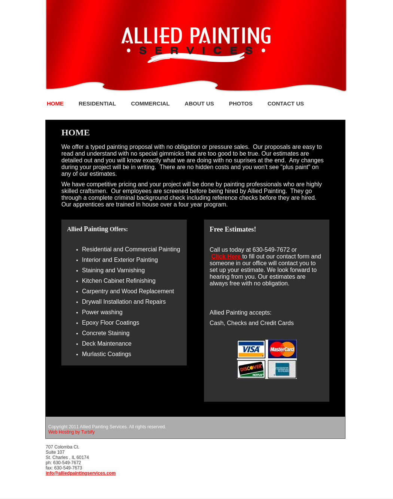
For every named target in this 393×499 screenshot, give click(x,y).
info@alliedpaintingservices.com (81, 473)
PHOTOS (241, 103)
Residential (97, 103)
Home (55, 103)
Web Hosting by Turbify (71, 432)
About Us (199, 103)
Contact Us (286, 103)
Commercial (150, 103)
